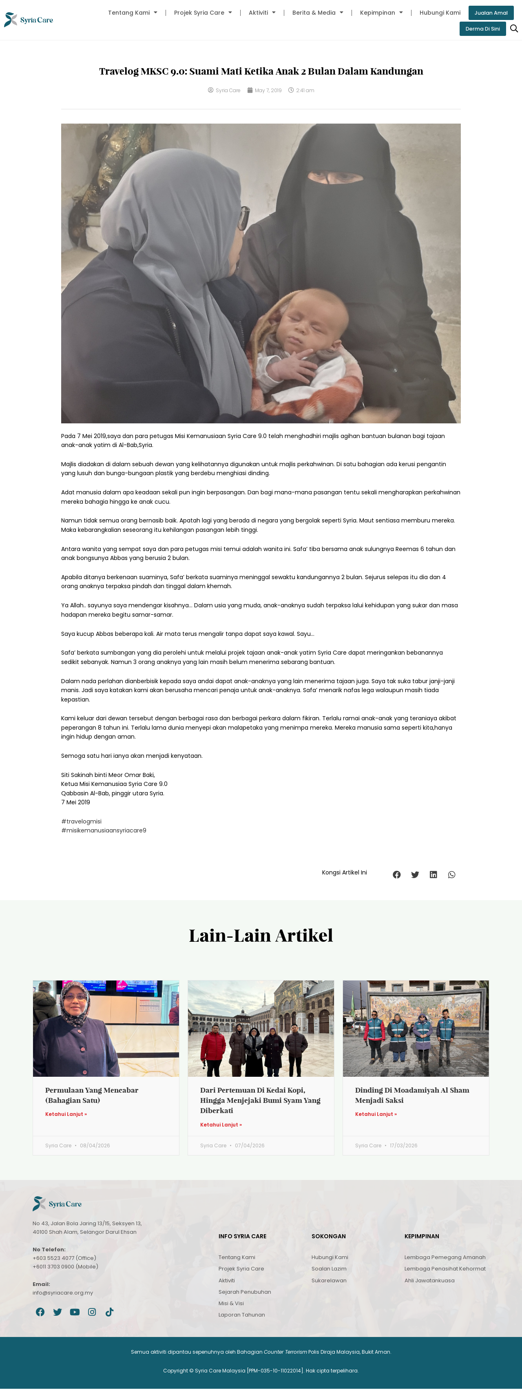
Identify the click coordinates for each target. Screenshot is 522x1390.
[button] (396, 875)
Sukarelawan (329, 1281)
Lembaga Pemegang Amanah (445, 1258)
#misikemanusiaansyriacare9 (103, 831)
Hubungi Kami (435, 13)
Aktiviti (257, 13)
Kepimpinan (377, 13)
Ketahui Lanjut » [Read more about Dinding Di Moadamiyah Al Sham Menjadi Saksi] (376, 1115)
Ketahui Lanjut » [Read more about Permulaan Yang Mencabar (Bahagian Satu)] (66, 1115)
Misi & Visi (231, 1304)
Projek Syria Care (199, 13)
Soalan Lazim (329, 1270)
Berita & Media (313, 13)
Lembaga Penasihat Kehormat (445, 1270)
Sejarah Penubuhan (245, 1293)
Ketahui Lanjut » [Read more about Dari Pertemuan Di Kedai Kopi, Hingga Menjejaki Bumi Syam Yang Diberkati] (221, 1126)
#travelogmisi (81, 822)
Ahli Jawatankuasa (430, 1281)
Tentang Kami (128, 13)
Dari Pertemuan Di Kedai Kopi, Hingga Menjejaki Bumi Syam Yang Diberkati (260, 1101)
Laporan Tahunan (242, 1316)
